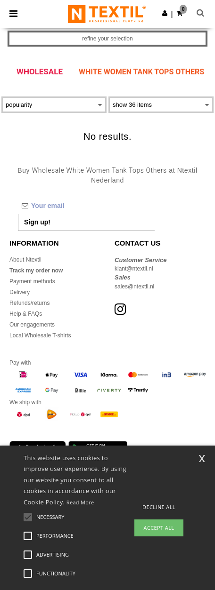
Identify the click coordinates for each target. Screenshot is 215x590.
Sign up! (37, 222)
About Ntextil (25, 259)
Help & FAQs (25, 314)
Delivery (19, 292)
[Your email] (86, 205)
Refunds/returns (29, 303)
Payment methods (32, 281)
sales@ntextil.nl (134, 286)
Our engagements (32, 324)
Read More (80, 502)
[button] (164, 13)
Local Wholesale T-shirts (40, 335)
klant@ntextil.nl (134, 268)
